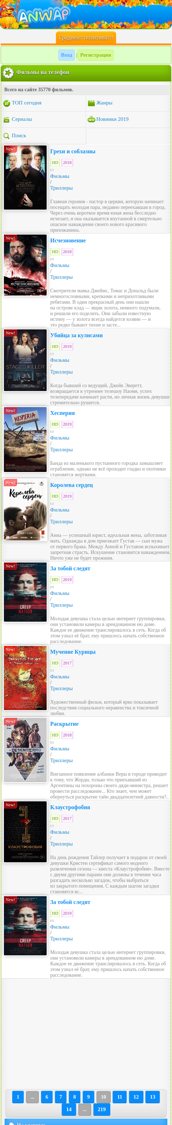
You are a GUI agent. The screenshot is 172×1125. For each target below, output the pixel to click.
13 (152, 1097)
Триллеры (61, 188)
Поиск (14, 136)
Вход (66, 55)
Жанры (100, 103)
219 (102, 1109)
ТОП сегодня (21, 103)
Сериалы (17, 119)
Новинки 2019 (108, 119)
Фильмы (59, 176)
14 (69, 1109)
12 (136, 1097)
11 (119, 1097)
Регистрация (95, 55)
